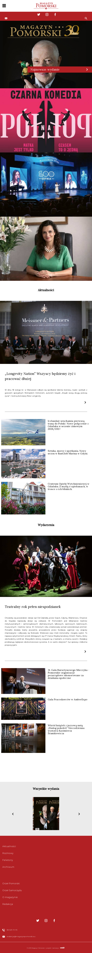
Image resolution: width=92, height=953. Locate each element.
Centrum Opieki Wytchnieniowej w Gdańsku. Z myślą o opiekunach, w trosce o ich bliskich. (68, 486)
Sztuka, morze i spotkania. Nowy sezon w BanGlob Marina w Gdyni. (68, 452)
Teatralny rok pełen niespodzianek (33, 607)
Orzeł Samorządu (12, 890)
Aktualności (9, 846)
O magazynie (10, 897)
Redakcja (7, 904)
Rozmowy (8, 853)
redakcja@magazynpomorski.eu (21, 936)
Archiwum (8, 867)
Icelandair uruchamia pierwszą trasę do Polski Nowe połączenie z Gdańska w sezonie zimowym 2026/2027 (68, 424)
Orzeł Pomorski (11, 883)
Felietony (7, 860)
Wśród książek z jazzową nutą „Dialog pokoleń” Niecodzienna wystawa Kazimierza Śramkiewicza (66, 729)
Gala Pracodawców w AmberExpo (67, 699)
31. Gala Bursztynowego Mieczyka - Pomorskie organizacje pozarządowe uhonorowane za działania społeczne (68, 673)
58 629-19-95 (12, 930)
